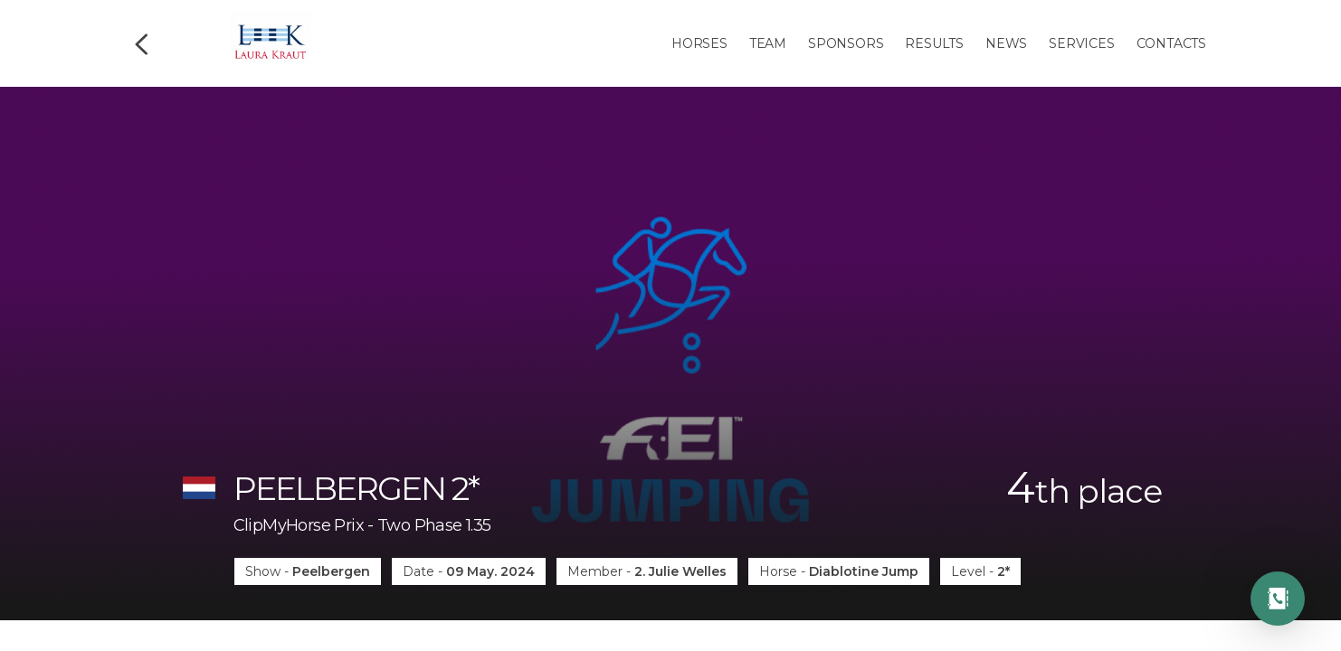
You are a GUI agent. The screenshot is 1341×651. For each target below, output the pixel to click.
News (1006, 43)
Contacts (1171, 43)
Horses (699, 43)
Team (767, 43)
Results (934, 43)
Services (1081, 43)
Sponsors (845, 43)
